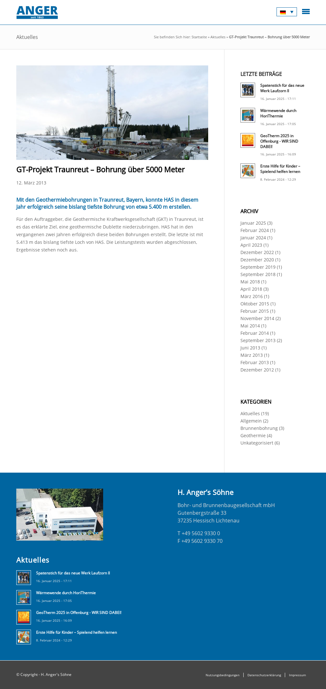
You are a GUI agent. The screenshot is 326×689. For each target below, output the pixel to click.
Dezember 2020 (257, 260)
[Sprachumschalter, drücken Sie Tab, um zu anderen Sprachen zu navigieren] (287, 11)
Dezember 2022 (257, 252)
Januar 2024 (253, 238)
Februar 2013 (254, 362)
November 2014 (257, 318)
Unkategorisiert (256, 443)
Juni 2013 (250, 348)
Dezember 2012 (257, 370)
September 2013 (258, 340)
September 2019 (258, 267)
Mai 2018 (250, 282)
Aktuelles (217, 36)
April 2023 (251, 245)
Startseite (199, 36)
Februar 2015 (254, 311)
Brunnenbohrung (259, 428)
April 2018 (251, 289)
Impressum (297, 675)
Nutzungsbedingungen (222, 675)
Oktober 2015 (254, 304)
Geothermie (253, 435)
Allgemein (251, 421)
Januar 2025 (253, 223)
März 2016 (251, 296)
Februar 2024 (254, 230)
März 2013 (251, 355)
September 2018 (258, 274)
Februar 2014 (254, 333)
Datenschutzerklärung (264, 675)
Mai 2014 (250, 326)
